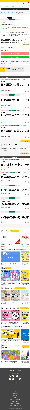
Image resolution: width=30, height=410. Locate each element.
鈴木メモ (22, 159)
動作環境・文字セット (8, 69)
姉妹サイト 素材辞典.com (14, 403)
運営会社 (15, 397)
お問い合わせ (15, 395)
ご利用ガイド (15, 391)
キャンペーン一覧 (14, 230)
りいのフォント (24, 172)
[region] (15, 86)
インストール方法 (20, 69)
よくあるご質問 (15, 393)
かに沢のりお (23, 211)
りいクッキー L (4, 187)
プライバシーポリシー (15, 382)
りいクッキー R (4, 174)
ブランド (5, 13)
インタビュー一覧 (23, 308)
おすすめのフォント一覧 (19, 288)
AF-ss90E (24, 27)
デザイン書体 (13, 12)
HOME (2, 12)
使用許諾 (14, 69)
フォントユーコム (11, 13)
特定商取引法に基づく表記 (15, 389)
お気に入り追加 (15, 53)
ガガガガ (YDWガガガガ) (6, 201)
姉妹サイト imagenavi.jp (15, 401)
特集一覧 (7, 268)
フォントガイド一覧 (20, 249)
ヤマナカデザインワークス (6, 199)
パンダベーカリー (4, 161)
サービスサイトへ (24, 346)
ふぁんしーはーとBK (5, 213)
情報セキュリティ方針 (15, 384)
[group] (10, 240)
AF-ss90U (3, 127)
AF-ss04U (19, 27)
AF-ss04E (14, 27)
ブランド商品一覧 (24, 153)
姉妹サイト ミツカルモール (15, 399)
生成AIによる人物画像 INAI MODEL (15, 405)
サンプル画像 (2, 69)
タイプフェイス (7, 12)
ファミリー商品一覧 (24, 141)
